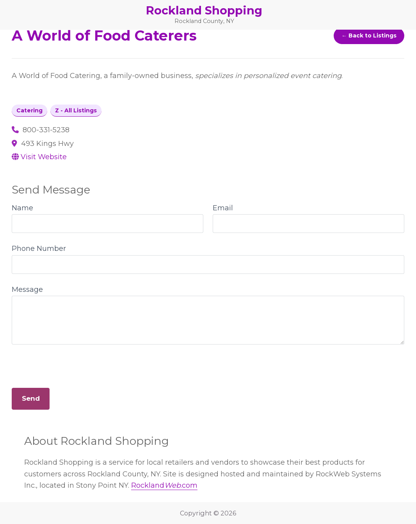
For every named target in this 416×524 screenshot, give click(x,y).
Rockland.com (164, 485)
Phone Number (39, 248)
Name (22, 208)
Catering (29, 110)
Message (27, 289)
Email (223, 208)
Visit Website (44, 157)
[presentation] (71, 363)
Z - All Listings (76, 110)
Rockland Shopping (204, 10)
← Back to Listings (368, 35)
